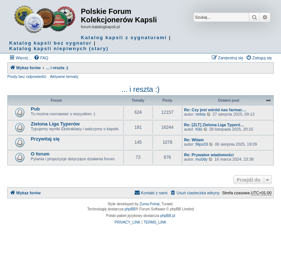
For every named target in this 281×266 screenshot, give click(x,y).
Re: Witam (194, 140)
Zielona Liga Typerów (55, 124)
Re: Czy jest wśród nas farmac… (215, 110)
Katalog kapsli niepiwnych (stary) (59, 48)
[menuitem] (41, 57)
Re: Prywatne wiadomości (209, 155)
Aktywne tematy (64, 76)
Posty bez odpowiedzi (26, 76)
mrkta (200, 114)
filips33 (201, 144)
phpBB (130, 209)
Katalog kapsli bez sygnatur (50, 43)
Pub (35, 109)
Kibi (198, 129)
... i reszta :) (140, 89)
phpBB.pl (167, 216)
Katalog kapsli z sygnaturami (124, 37)
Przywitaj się (45, 139)
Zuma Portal (149, 204)
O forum (40, 154)
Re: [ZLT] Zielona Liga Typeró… (214, 125)
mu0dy (201, 159)
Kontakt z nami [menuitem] (151, 192)
